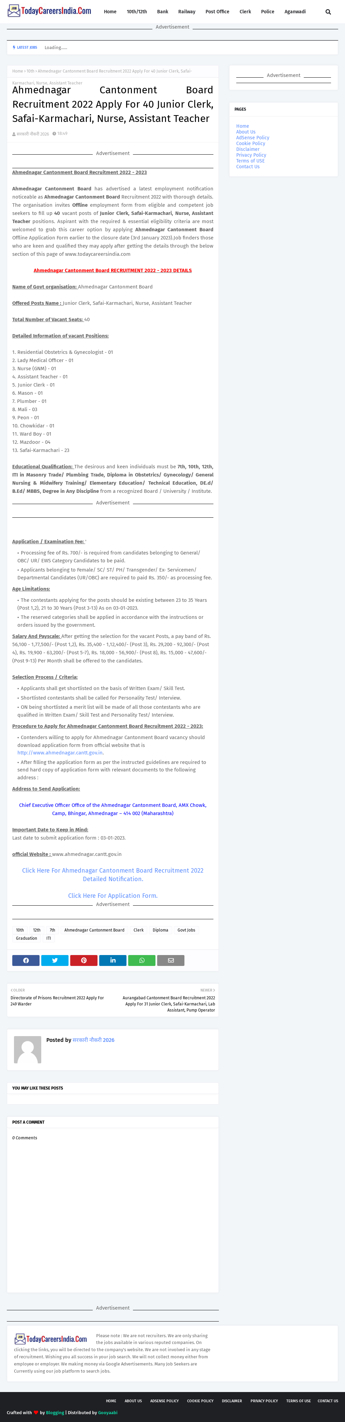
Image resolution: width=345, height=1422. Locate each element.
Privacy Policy (251, 155)
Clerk (139, 930)
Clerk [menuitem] (245, 12)
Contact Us (248, 167)
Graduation (26, 938)
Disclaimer (247, 149)
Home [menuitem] (110, 12)
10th (30, 71)
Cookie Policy (250, 143)
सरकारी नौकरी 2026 (33, 134)
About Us (246, 132)
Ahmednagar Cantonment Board (94, 930)
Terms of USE (250, 161)
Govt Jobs (186, 930)
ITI (48, 938)
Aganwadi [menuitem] (295, 12)
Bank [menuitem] (162, 12)
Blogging (55, 1412)
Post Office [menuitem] (217, 12)
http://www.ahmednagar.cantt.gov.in (60, 753)
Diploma (160, 930)
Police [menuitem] (267, 12)
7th (52, 930)
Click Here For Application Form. (113, 896)
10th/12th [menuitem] (137, 12)
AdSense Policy (252, 138)
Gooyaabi (108, 1412)
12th (37, 930)
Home (17, 71)
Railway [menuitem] (186, 12)
